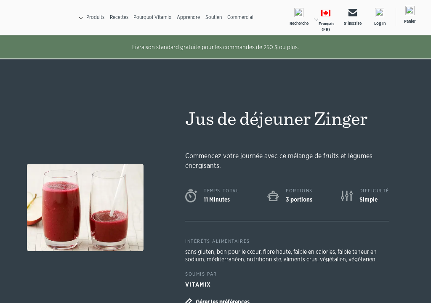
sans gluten (200, 250)
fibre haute (280, 250)
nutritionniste (265, 258)
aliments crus (302, 258)
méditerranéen (226, 258)
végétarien (367, 258)
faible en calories (320, 250)
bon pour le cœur (241, 250)
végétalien (337, 258)
